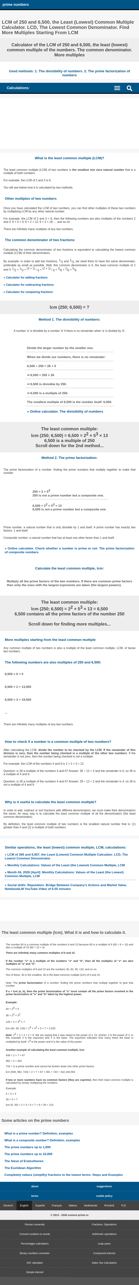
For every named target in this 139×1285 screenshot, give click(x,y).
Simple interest (34, 1272)
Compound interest (104, 1253)
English (24, 1205)
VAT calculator (34, 1262)
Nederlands (90, 1205)
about (34, 1186)
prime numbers (16, 5)
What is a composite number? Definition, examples (42, 1140)
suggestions (104, 1186)
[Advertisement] (69, 123)
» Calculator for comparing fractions (28, 292)
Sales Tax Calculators (104, 1262)
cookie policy (104, 1195)
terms (34, 1195)
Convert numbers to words (35, 1234)
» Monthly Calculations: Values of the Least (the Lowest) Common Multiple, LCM (65, 865)
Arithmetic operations (104, 1234)
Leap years (104, 1243)
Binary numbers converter (35, 1253)
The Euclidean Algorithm (22, 1168)
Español (40, 1205)
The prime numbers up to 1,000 (27, 1147)
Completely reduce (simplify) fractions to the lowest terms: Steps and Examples (63, 1175)
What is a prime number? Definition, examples (38, 1133)
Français (57, 1205)
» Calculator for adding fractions (25, 277)
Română (109, 1205)
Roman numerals (35, 1224)
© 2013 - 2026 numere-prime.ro (69, 1215)
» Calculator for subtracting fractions (28, 284)
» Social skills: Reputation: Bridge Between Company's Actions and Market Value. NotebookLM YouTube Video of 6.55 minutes (66, 887)
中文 (123, 1205)
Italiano (73, 1205)
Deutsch (8, 1205)
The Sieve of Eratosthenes (23, 1161)
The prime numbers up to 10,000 (28, 1154)
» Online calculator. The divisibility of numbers (65, 411)
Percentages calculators (35, 1243)
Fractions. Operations (104, 1224)
